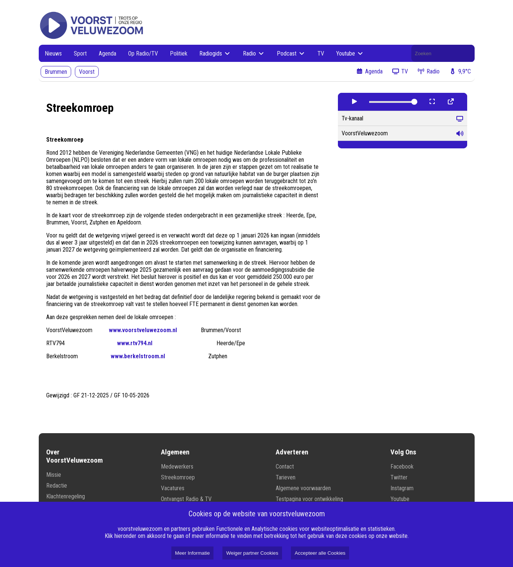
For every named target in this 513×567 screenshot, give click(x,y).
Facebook (402, 466)
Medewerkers (177, 466)
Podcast (291, 53)
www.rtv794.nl (134, 343)
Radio (254, 53)
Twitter (399, 477)
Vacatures (172, 488)
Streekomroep (178, 477)
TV (320, 53)
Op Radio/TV (143, 53)
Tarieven (285, 477)
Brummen (56, 71)
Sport (80, 53)
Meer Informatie (192, 553)
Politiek (178, 53)
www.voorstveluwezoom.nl (143, 330)
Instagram (402, 488)
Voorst (87, 71)
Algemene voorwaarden (303, 488)
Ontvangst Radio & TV (186, 499)
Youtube (350, 53)
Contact (285, 466)
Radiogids (215, 53)
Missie (53, 474)
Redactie (56, 485)
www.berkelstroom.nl (138, 356)
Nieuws (53, 53)
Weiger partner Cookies (252, 553)
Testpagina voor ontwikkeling (309, 499)
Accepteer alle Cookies (320, 553)
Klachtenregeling (65, 496)
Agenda (107, 53)
